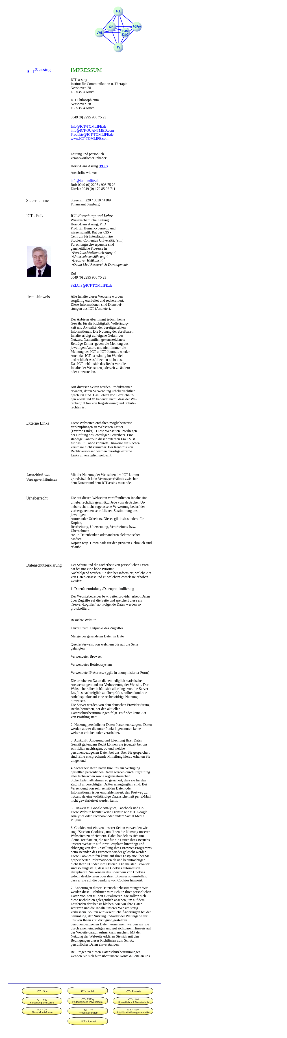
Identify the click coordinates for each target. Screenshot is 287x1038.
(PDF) (103, 166)
